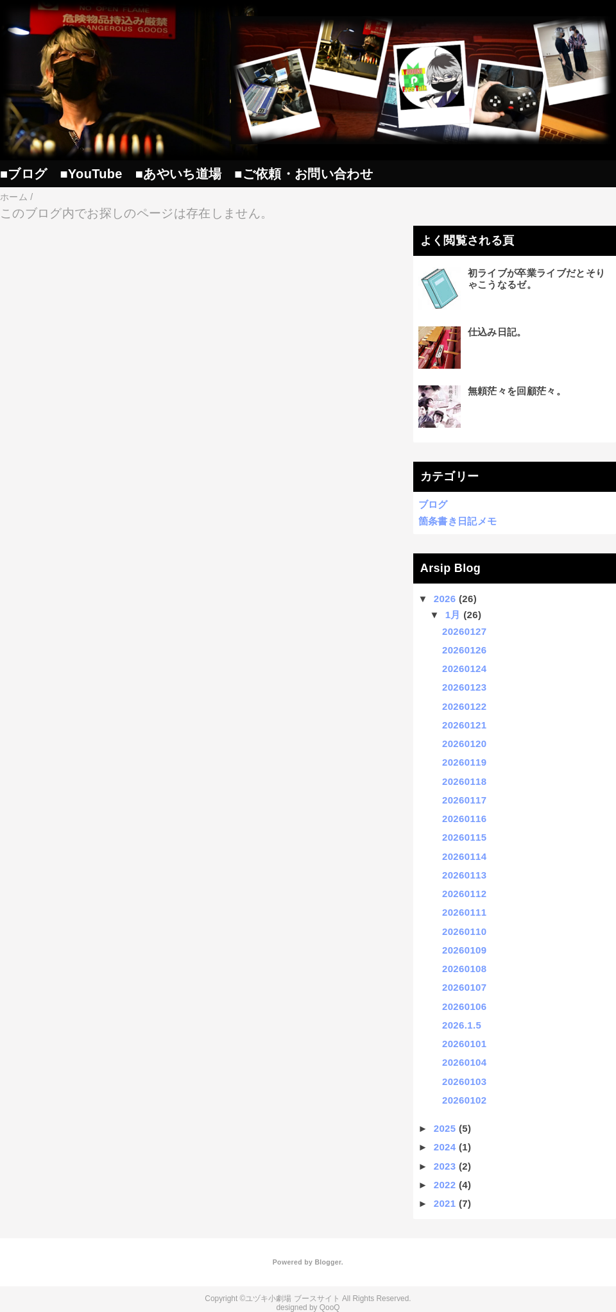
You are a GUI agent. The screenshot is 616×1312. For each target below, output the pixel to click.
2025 (445, 1128)
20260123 (464, 687)
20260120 (464, 743)
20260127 (464, 631)
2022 (445, 1184)
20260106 (464, 1006)
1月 (453, 614)
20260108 (464, 968)
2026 (445, 598)
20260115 (464, 837)
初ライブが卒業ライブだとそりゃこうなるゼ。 (537, 278)
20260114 (464, 856)
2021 (445, 1203)
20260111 (464, 912)
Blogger (327, 1262)
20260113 (464, 875)
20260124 (464, 668)
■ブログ (23, 174)
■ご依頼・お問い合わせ (303, 174)
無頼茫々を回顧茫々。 (517, 390)
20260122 (464, 706)
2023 (445, 1166)
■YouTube (91, 174)
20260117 (464, 800)
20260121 (464, 724)
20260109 (464, 950)
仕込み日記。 (497, 331)
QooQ (330, 1307)
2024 (445, 1146)
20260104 (464, 1062)
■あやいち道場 (178, 174)
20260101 (464, 1043)
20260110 (464, 931)
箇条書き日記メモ (457, 521)
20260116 (464, 818)
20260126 (464, 649)
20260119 (464, 762)
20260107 (464, 987)
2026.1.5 (461, 1025)
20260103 (464, 1081)
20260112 (464, 893)
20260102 (464, 1100)
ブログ (433, 504)
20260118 (464, 781)
